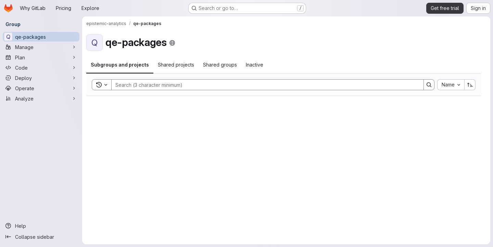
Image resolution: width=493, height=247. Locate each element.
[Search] (264, 85)
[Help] (41, 226)
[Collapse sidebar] (41, 237)
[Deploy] (41, 78)
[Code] (41, 67)
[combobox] (450, 84)
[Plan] (41, 57)
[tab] (119, 64)
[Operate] (41, 88)
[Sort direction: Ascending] (470, 84)
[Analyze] (41, 98)
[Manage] (41, 47)
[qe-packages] (41, 37)
